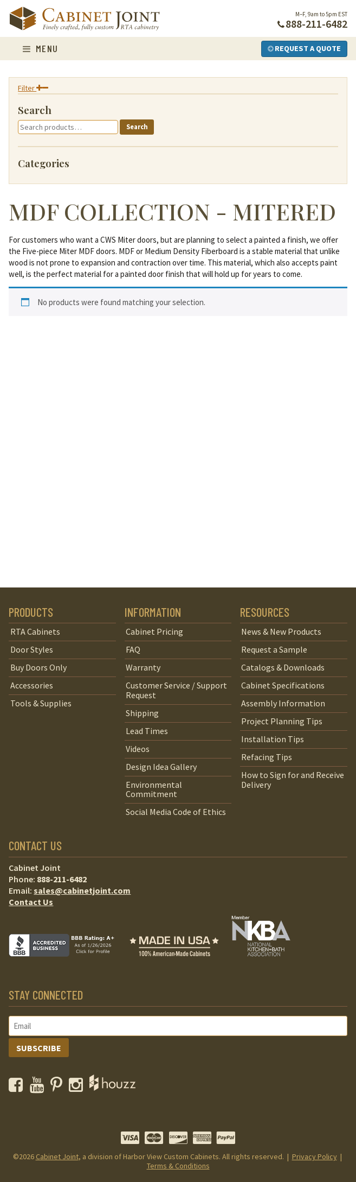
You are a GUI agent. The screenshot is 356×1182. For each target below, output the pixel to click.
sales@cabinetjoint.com (82, 890)
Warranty (143, 667)
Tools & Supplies (41, 703)
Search (137, 127)
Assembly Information (283, 703)
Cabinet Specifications (283, 685)
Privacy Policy (314, 1156)
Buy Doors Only (38, 667)
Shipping (142, 712)
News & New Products (281, 631)
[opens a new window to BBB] (68, 964)
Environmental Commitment (154, 789)
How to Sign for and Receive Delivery (292, 779)
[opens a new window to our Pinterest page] (58, 1087)
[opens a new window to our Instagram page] (78, 1087)
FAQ (133, 649)
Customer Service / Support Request (176, 690)
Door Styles (31, 649)
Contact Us (31, 901)
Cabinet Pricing (154, 631)
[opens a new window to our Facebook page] (18, 1087)
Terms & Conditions (178, 1166)
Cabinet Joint (57, 1156)
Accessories (31, 685)
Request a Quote (304, 48)
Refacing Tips (266, 756)
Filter (33, 88)
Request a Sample (274, 649)
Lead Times (147, 730)
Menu (41, 48)
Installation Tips (272, 739)
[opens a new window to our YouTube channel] (39, 1087)
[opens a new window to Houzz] (112, 1087)
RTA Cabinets (35, 631)
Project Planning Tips (281, 721)
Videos (138, 748)
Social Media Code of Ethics (176, 811)
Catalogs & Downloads (283, 667)
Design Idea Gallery (161, 766)
